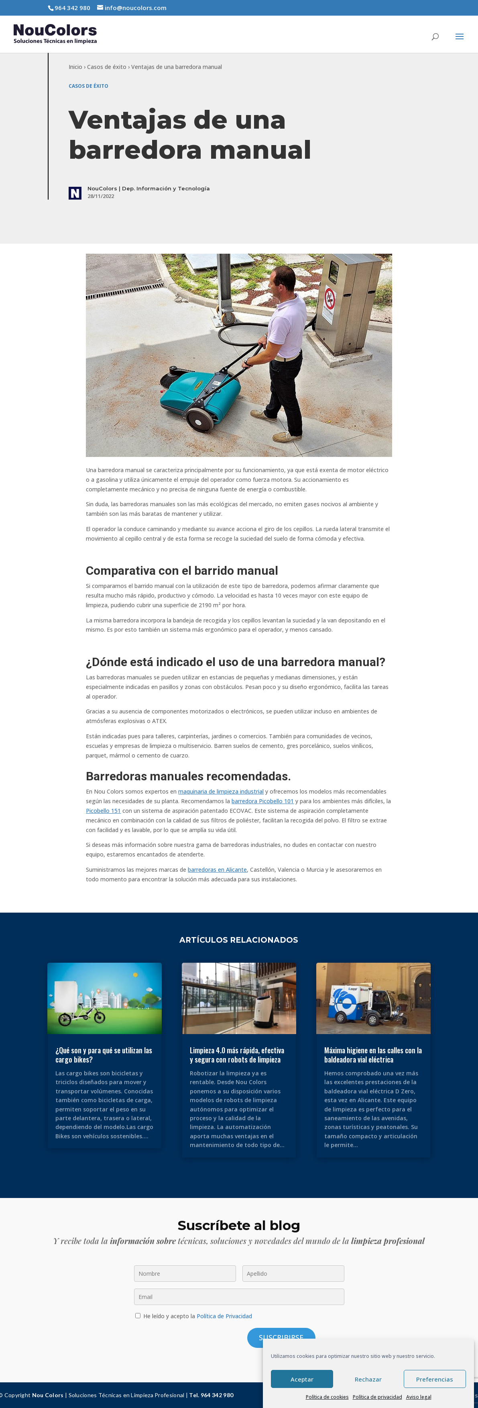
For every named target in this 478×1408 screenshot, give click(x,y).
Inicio (75, 67)
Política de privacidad (377, 1397)
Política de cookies (327, 1397)
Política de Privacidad (224, 1316)
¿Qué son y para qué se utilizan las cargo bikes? (103, 1055)
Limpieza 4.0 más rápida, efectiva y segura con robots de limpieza (237, 1055)
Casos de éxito (106, 67)
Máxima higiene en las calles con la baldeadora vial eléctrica (373, 1055)
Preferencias (434, 1379)
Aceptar (302, 1379)
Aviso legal (418, 1397)
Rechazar (368, 1379)
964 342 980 (72, 8)
